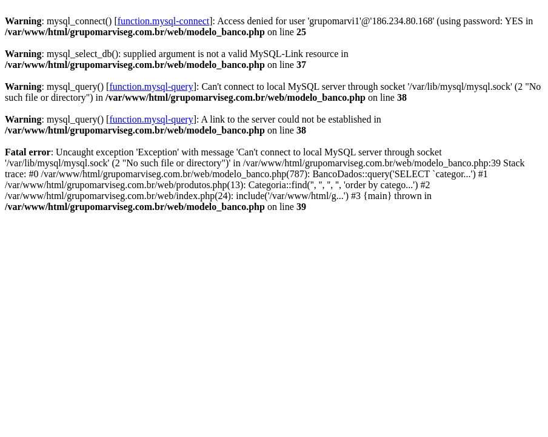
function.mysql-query (151, 86)
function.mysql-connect (164, 21)
